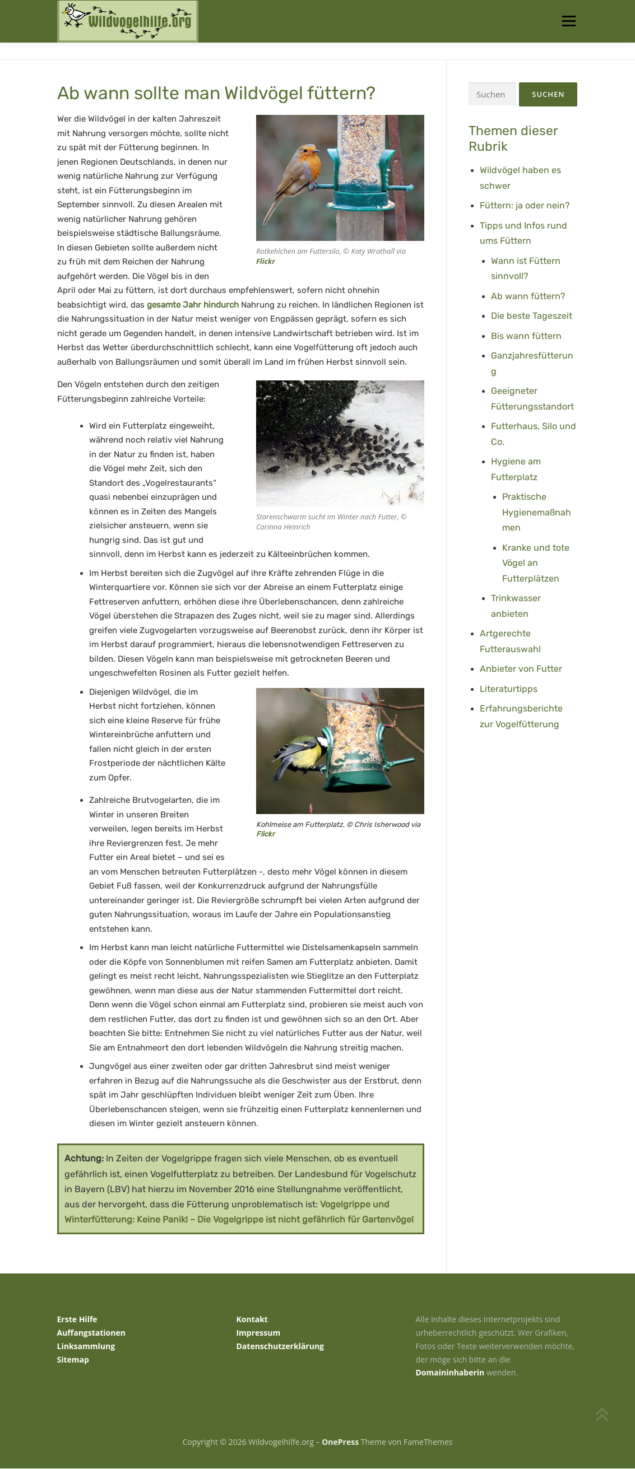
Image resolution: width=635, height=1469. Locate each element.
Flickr (265, 262)
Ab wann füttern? (528, 296)
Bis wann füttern (526, 336)
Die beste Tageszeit (531, 316)
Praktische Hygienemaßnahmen (536, 512)
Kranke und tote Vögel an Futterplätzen (535, 563)
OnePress (340, 1442)
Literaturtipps (508, 689)
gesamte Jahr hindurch (193, 305)
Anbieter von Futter (521, 669)
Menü (568, 21)
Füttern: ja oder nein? (525, 206)
